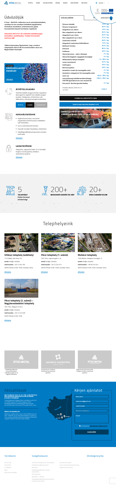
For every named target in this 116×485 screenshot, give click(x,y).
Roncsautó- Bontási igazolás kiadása (85, 105)
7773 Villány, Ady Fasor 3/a (13, 283)
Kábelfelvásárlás (12, 435)
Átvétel (30, 3)
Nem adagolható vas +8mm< (85, 54)
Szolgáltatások (48, 3)
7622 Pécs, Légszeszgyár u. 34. (51, 283)
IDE (13, 60)
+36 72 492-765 (19, 289)
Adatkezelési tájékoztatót (99, 449)
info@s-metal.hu (14, 286)
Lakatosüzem (74, 3)
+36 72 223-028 (19, 338)
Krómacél (85, 70)
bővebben (19, 163)
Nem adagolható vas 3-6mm (85, 59)
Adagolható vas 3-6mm (85, 57)
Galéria (65, 3)
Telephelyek (23, 131)
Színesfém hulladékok (101, 39)
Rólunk (58, 3)
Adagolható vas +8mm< (85, 51)
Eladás (38, 3)
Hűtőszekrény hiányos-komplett (85, 81)
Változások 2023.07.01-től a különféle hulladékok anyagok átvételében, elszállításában (20, 419)
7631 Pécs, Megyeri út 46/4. (13, 332)
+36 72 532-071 (56, 289)
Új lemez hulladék (85, 46)
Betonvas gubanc (85, 89)
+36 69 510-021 (93, 289)
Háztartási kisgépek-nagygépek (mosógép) (85, 78)
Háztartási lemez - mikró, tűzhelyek (85, 76)
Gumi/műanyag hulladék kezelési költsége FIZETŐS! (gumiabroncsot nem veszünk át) (85, 101)
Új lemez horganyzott (85, 48)
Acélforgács (85, 86)
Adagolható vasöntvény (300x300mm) (85, 65)
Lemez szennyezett (85, 84)
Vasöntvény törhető (85, 62)
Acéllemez (85, 73)
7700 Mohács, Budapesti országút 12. (90, 283)
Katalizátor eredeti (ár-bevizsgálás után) (85, 92)
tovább (104, 111)
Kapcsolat (84, 3)
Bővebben (19, 182)
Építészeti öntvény (85, 67)
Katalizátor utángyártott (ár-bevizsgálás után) (85, 95)
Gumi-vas (85, 97)
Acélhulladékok (67, 40)
